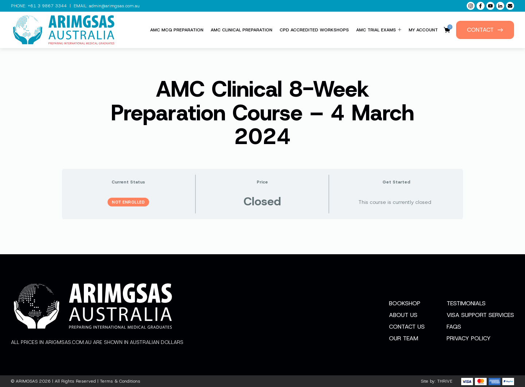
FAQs (454, 326)
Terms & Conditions (120, 381)
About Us (403, 315)
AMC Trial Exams (378, 30)
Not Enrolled (128, 202)
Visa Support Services (480, 315)
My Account (423, 30)
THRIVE (444, 381)
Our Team (403, 338)
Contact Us (407, 326)
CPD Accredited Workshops (314, 30)
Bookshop (404, 303)
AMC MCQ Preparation (176, 30)
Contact (485, 30)
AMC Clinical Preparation (241, 30)
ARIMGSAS (27, 381)
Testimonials (466, 303)
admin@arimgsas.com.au (114, 6)
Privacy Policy (469, 338)
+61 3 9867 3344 (47, 6)
